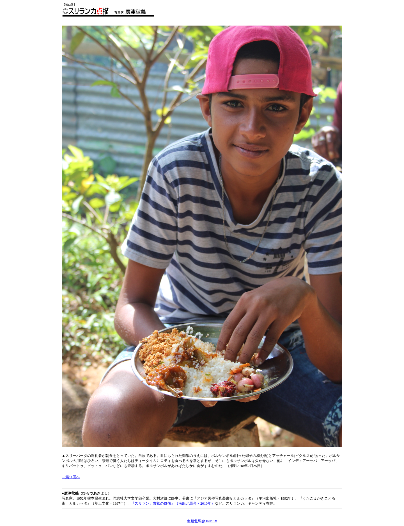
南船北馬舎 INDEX (202, 521)
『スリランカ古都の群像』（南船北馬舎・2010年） (173, 503)
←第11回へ (71, 477)
